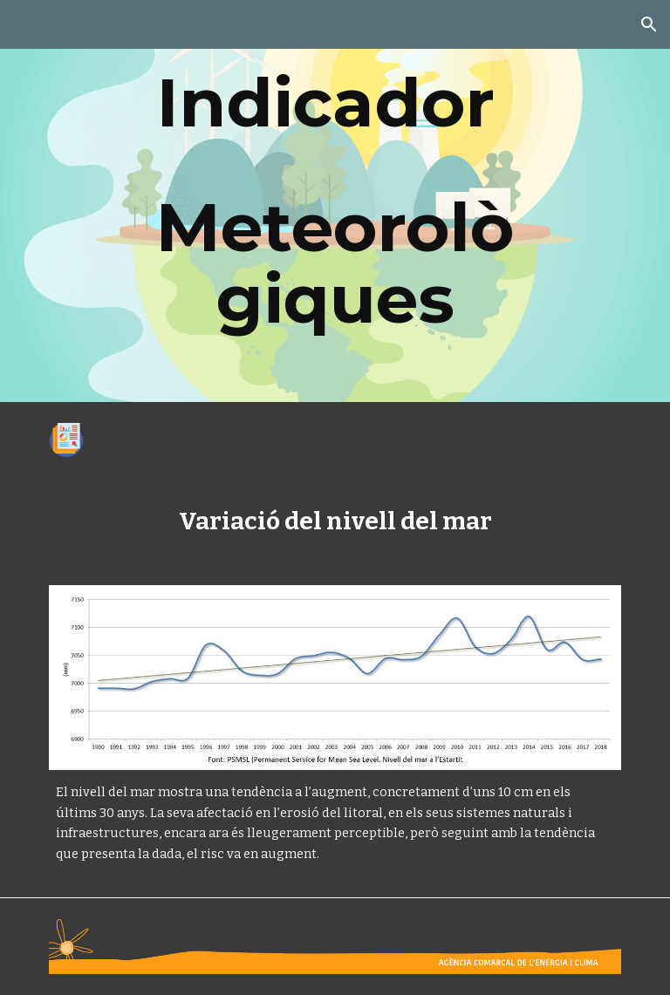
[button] (649, 24)
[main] (335, 201)
